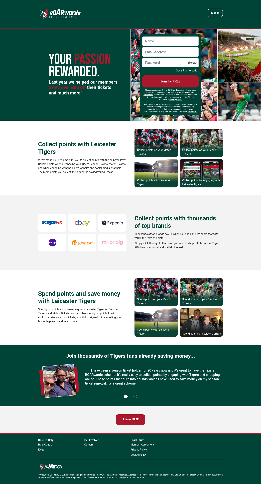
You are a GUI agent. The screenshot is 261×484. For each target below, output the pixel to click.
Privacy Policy (138, 449)
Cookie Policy (138, 454)
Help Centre (45, 444)
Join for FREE (170, 81)
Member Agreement (142, 444)
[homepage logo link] (60, 13)
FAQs (41, 449)
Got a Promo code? (187, 70)
